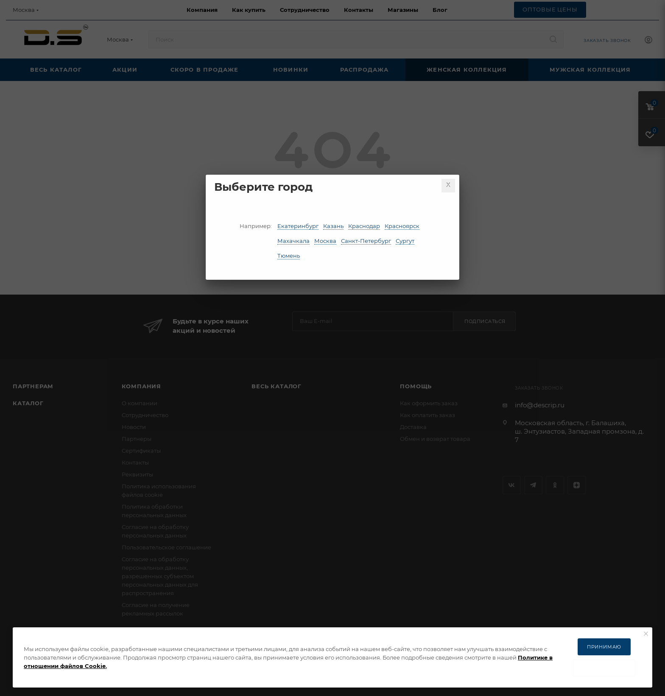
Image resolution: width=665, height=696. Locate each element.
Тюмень (288, 255)
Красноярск (402, 226)
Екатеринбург (298, 226)
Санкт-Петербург (366, 240)
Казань (333, 226)
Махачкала (293, 240)
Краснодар (364, 226)
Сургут (405, 240)
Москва (325, 240)
